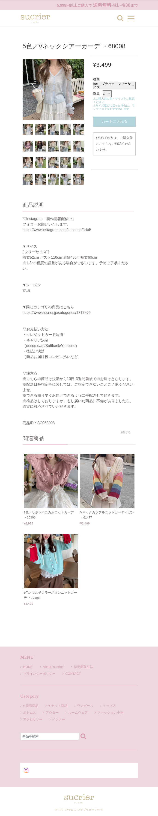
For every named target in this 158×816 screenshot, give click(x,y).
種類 (96, 79)
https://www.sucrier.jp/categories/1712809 (57, 313)
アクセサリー (32, 719)
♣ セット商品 (57, 705)
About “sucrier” (52, 667)
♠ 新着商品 (31, 705)
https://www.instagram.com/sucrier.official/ (57, 230)
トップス (109, 705)
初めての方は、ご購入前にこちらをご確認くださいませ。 (114, 144)
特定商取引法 (82, 667)
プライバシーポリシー (38, 674)
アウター (52, 712)
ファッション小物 (110, 712)
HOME (26, 667)
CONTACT (72, 674)
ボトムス (29, 712)
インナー (58, 719)
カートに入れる (114, 121)
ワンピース (85, 705)
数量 (96, 93)
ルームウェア (78, 712)
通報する (125, 432)
